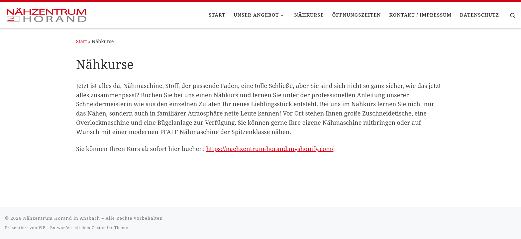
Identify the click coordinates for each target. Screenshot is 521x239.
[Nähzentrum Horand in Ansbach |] (46, 14)
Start (81, 41)
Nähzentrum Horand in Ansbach (61, 218)
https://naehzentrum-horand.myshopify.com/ (270, 149)
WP (42, 227)
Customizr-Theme (110, 227)
